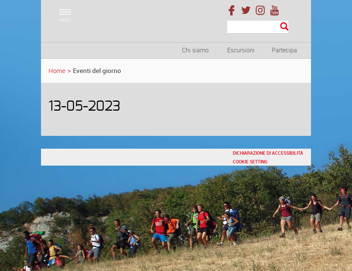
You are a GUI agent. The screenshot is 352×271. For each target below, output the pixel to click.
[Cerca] (257, 27)
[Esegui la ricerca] (284, 27)
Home (57, 70)
